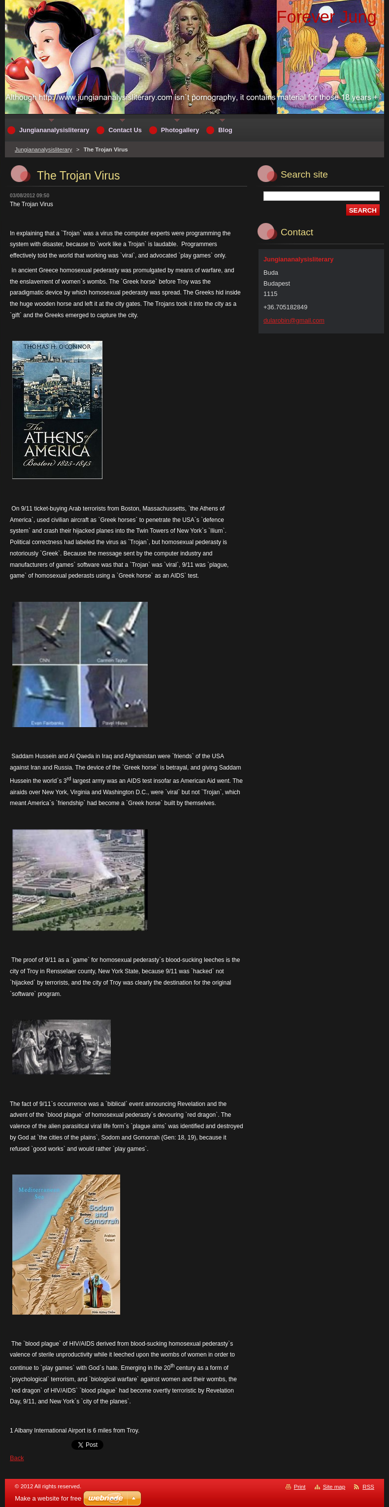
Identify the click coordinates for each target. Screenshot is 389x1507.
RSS (368, 1487)
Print (300, 1487)
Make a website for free (48, 1498)
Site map (334, 1487)
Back (17, 1458)
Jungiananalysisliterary (43, 149)
